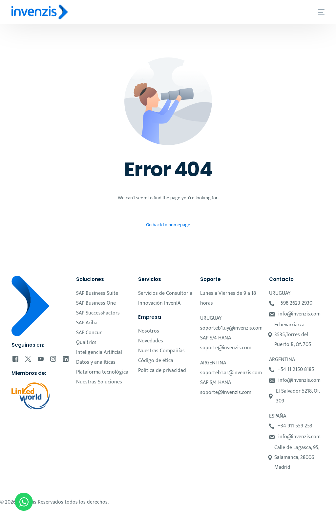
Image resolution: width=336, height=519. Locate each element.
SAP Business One (96, 303)
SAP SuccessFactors (98, 313)
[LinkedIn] (65, 359)
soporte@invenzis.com (225, 347)
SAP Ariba (86, 322)
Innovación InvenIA (159, 303)
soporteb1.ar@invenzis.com (231, 372)
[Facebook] (15, 359)
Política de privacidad (162, 370)
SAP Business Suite (97, 293)
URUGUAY (210, 318)
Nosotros (148, 331)
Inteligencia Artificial (99, 352)
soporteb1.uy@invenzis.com (231, 328)
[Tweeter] (28, 359)
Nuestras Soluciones (99, 382)
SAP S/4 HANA (215, 338)
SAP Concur (89, 332)
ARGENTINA (213, 362)
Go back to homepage (168, 225)
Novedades (150, 340)
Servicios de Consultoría (165, 293)
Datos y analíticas (96, 362)
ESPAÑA (277, 416)
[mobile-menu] (317, 12)
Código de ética (155, 360)
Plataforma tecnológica (102, 372)
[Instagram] (53, 359)
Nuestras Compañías (161, 350)
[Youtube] (40, 359)
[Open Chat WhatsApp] (24, 502)
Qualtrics (86, 342)
